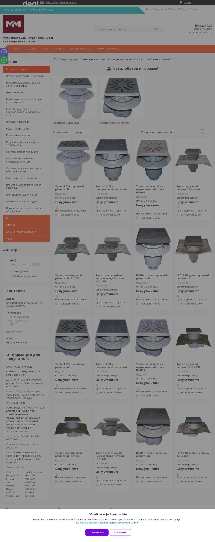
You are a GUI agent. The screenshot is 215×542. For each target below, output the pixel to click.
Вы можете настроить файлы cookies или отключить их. (106, 524)
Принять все (97, 532)
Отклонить (123, 532)
